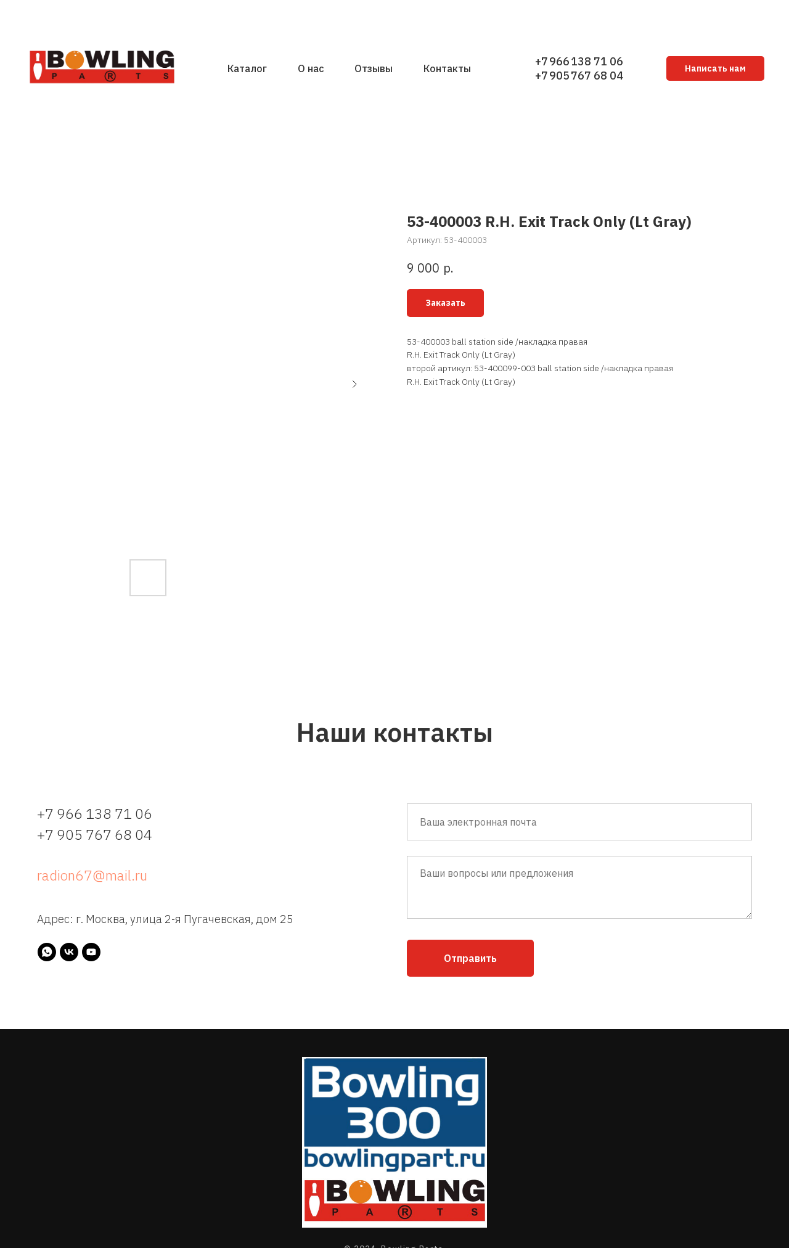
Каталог (247, 68)
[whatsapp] (47, 952)
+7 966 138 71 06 (579, 61)
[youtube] (91, 952)
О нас (311, 68)
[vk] (69, 952)
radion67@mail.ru (92, 875)
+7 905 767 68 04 (579, 75)
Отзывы (373, 68)
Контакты (447, 68)
